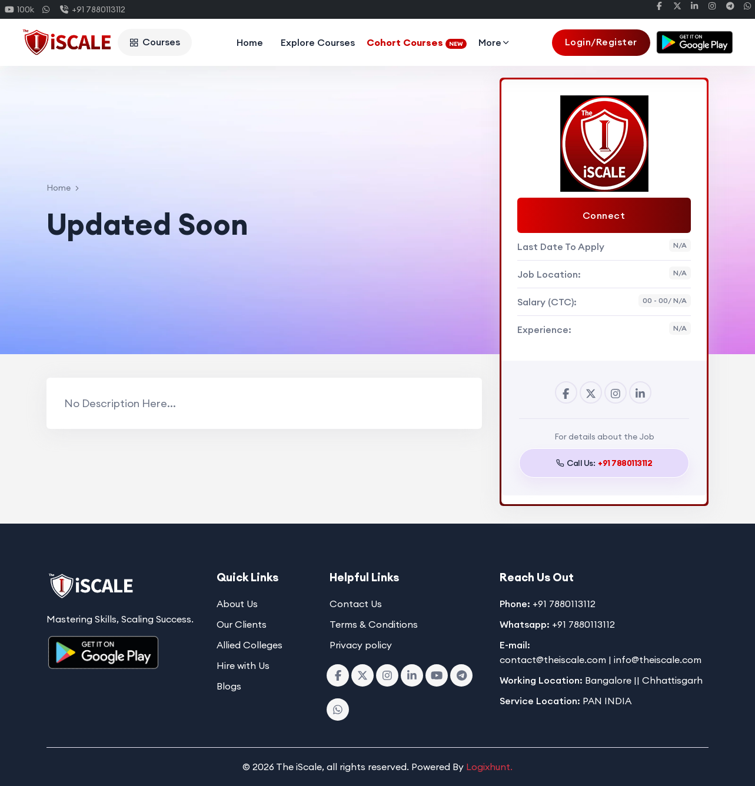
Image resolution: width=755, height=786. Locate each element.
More (494, 42)
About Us (237, 604)
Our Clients (242, 624)
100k (20, 9)
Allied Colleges (249, 645)
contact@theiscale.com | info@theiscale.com (600, 659)
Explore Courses (318, 42)
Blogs (229, 686)
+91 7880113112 (92, 9)
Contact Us (356, 604)
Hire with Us (243, 665)
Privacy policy (361, 645)
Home (250, 42)
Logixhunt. (489, 766)
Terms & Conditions (374, 624)
